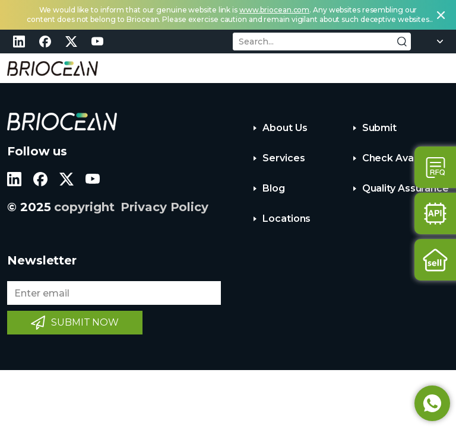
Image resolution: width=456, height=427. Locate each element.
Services (283, 158)
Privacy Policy (164, 207)
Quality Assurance (405, 188)
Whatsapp (432, 403)
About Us (284, 127)
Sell (435, 260)
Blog (273, 188)
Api (435, 213)
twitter (71, 41)
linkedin (19, 41)
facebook (45, 41)
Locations (286, 218)
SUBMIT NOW (85, 322)
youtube (97, 41)
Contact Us (435, 167)
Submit (379, 127)
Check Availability (404, 158)
